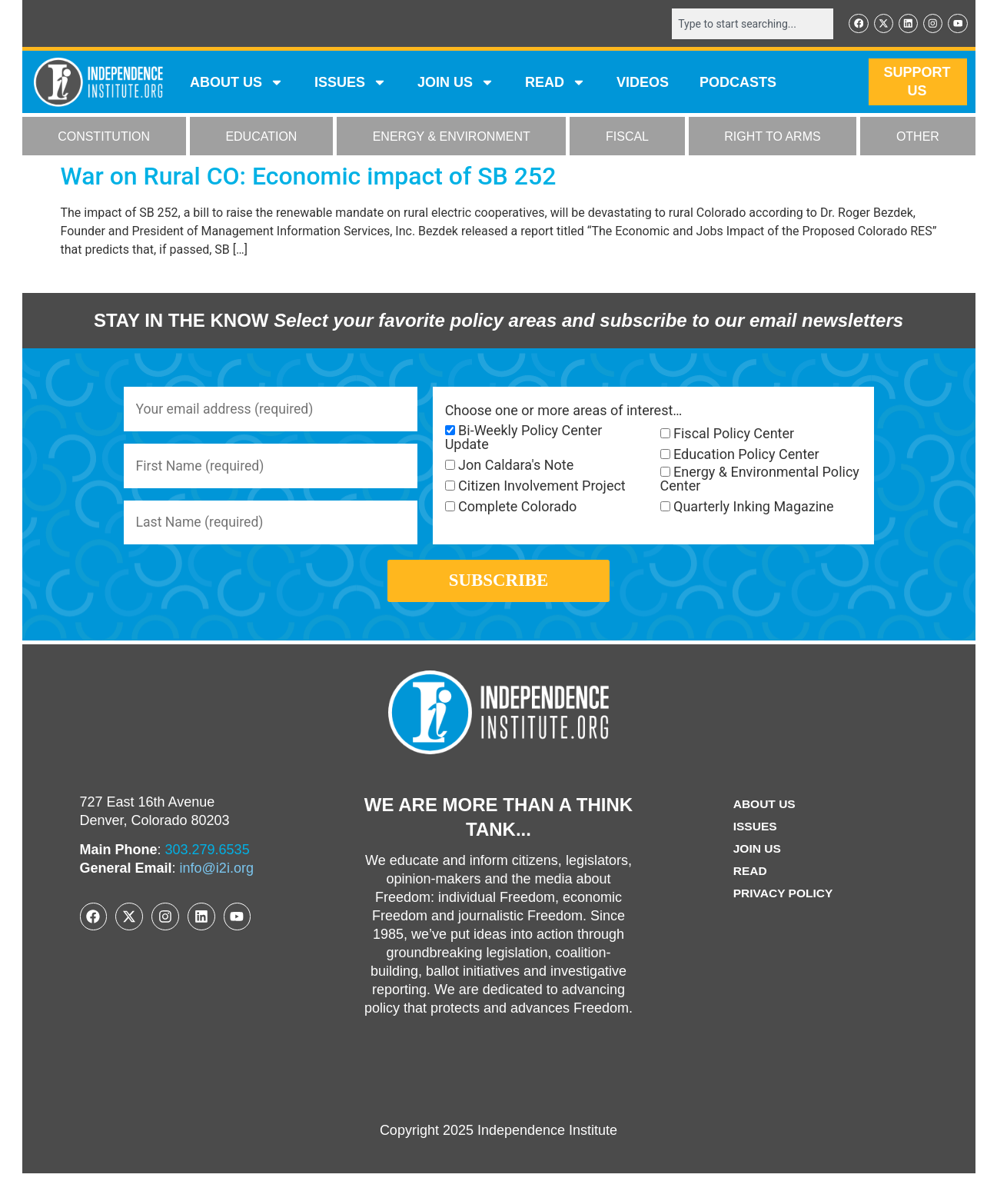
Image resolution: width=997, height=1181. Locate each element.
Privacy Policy (783, 900)
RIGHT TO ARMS (772, 137)
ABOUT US (237, 83)
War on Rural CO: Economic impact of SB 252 (309, 176)
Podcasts (738, 83)
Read (749, 877)
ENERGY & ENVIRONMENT (451, 137)
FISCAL (627, 137)
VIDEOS (642, 83)
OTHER (917, 137)
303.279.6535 (207, 856)
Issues (350, 83)
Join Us (756, 855)
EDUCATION (261, 137)
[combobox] (750, 23)
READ (555, 83)
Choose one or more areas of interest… (564, 411)
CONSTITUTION (104, 137)
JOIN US (455, 83)
